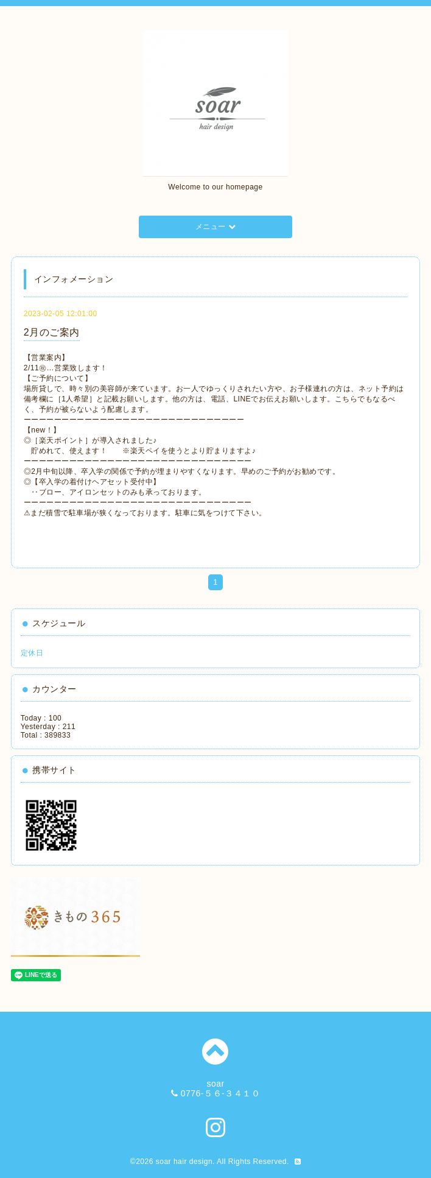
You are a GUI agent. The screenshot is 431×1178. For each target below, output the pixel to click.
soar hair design (184, 1161)
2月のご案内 (52, 332)
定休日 (32, 653)
